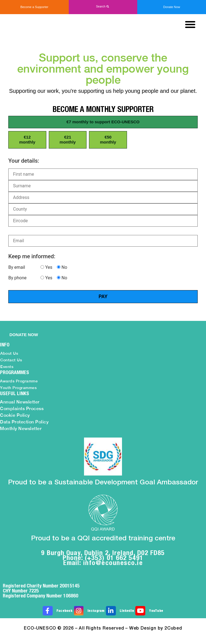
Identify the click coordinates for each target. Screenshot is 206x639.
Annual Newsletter (20, 402)
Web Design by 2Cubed (155, 628)
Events (6, 366)
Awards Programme (19, 381)
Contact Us (11, 360)
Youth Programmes (18, 387)
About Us (9, 353)
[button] (103, 6)
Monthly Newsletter (21, 428)
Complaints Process (22, 408)
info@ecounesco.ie (113, 562)
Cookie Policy (15, 415)
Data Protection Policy (24, 422)
